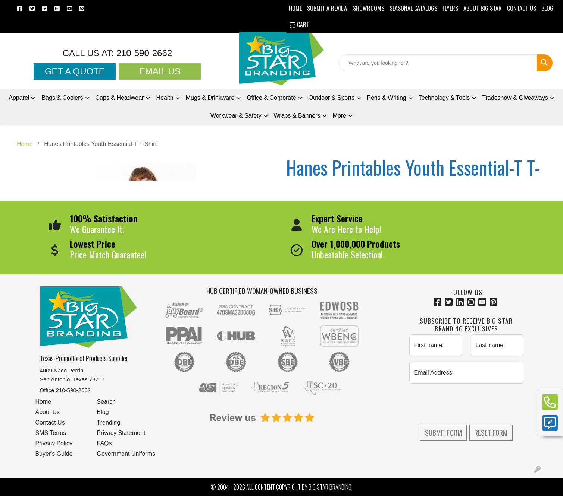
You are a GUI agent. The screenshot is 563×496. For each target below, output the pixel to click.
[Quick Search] (438, 62)
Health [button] (164, 98)
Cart (299, 24)
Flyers (450, 8)
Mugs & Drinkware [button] (210, 98)
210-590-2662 (143, 53)
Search (106, 401)
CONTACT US (521, 8)
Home (43, 401)
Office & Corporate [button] (271, 98)
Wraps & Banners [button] (297, 115)
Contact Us (50, 422)
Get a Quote (75, 71)
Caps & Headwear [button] (120, 98)
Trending (109, 422)
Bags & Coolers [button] (62, 98)
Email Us (160, 71)
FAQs (104, 443)
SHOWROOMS (368, 8)
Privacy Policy (54, 443)
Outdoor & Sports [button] (332, 98)
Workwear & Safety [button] (236, 115)
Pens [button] (386, 98)
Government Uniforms (126, 454)
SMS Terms (50, 433)
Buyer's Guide (54, 454)
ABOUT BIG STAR (482, 8)
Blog (103, 412)
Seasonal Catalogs (413, 8)
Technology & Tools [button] (444, 98)
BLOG (547, 8)
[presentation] (466, 404)
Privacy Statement (121, 433)
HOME (295, 8)
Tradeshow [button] (515, 98)
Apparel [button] (19, 98)
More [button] (339, 115)
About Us (47, 412)
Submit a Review (327, 8)
